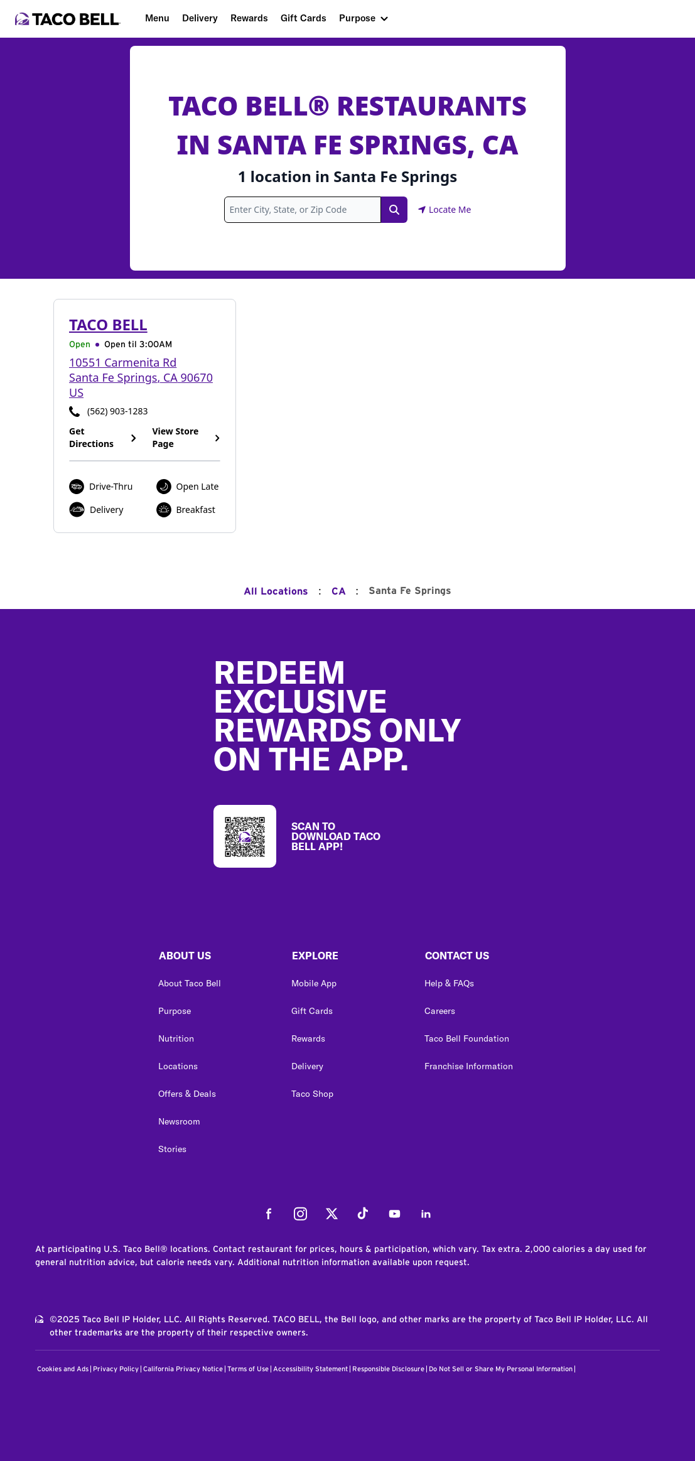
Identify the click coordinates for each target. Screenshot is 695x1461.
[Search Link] (394, 210)
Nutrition (176, 1038)
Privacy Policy (116, 1369)
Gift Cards (303, 18)
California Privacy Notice (183, 1369)
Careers (439, 1010)
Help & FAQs (449, 983)
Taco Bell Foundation (466, 1038)
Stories (172, 1149)
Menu (157, 18)
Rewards (249, 18)
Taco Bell (108, 324)
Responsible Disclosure (388, 1369)
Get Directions (103, 437)
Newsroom (179, 1121)
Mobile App (314, 983)
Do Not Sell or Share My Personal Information (501, 1369)
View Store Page (187, 437)
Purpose (357, 18)
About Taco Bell (189, 983)
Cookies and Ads (63, 1369)
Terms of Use (248, 1369)
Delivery (200, 18)
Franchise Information (468, 1066)
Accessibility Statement (310, 1369)
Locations (178, 1066)
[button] (214, 958)
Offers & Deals (187, 1093)
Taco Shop (312, 1093)
